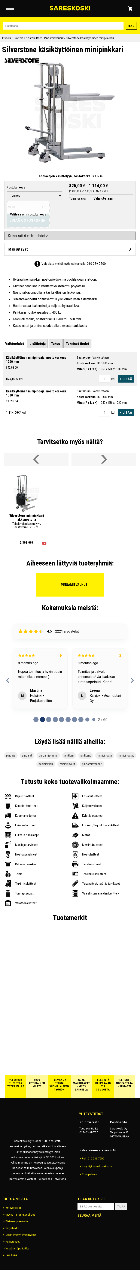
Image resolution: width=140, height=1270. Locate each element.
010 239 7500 (96, 264)
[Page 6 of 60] (74, 719)
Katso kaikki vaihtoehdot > (28, 235)
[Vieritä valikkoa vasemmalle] (36, 459)
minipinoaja (105, 755)
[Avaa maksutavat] (70, 249)
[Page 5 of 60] (68, 719)
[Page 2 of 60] (49, 719)
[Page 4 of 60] (61, 719)
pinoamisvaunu (48, 755)
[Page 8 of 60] (87, 719)
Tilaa (121, 1206)
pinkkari (69, 755)
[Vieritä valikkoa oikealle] (104, 459)
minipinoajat (126, 755)
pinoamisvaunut (92, 764)
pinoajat (27, 755)
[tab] (14, 343)
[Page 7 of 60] (81, 719)
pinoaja (10, 755)
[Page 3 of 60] (55, 719)
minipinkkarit (67, 764)
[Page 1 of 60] (42, 719)
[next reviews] (132, 680)
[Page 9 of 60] (94, 719)
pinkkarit (85, 755)
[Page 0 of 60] (36, 719)
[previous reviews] (8, 680)
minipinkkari (46, 764)
